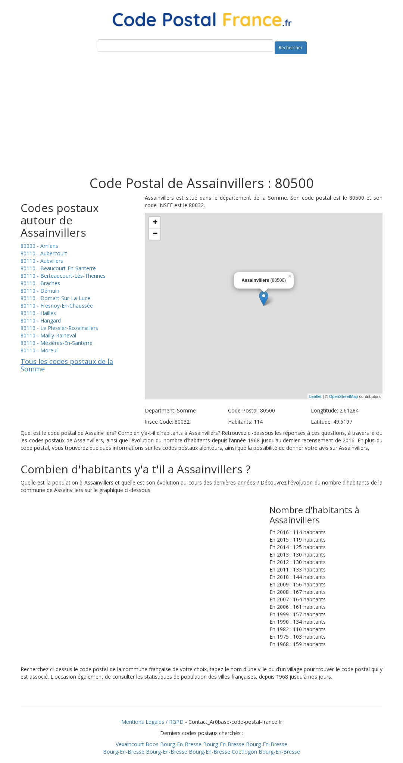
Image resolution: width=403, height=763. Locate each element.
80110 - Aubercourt (44, 253)
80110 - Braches (40, 283)
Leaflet (315, 396)
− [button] (155, 234)
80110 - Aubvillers (42, 260)
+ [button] (155, 222)
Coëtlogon (244, 751)
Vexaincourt (130, 744)
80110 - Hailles (38, 313)
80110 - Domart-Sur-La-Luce (55, 298)
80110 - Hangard (41, 320)
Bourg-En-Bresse (181, 744)
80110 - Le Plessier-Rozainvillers (59, 327)
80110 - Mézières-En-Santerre (57, 342)
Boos (152, 744)
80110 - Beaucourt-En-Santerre (58, 268)
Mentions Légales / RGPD (152, 721)
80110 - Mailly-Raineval (48, 335)
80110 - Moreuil (40, 350)
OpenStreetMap (343, 396)
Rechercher (291, 47)
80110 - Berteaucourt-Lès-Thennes (63, 275)
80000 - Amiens (39, 245)
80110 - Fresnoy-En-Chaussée (57, 305)
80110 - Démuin (40, 290)
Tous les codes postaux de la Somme (67, 365)
